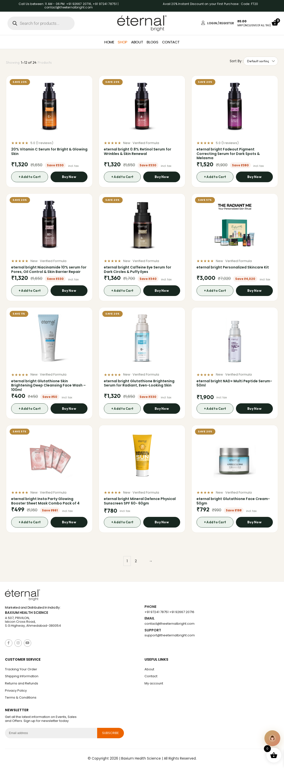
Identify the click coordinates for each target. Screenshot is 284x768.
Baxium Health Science (26, 613)
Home (109, 42)
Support (152, 630)
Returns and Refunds (21, 683)
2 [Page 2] (136, 561)
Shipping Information (21, 676)
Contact (171, 42)
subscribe (110, 733)
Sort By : (236, 61)
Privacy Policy (16, 690)
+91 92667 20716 (181, 612)
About (137, 42)
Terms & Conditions (20, 697)
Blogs (152, 42)
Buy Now (69, 177)
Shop (122, 42)
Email (149, 618)
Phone (150, 607)
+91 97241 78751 (156, 612)
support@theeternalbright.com (169, 635)
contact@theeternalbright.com (169, 623)
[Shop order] (260, 61)
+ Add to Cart (30, 177)
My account (153, 683)
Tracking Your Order (21, 669)
